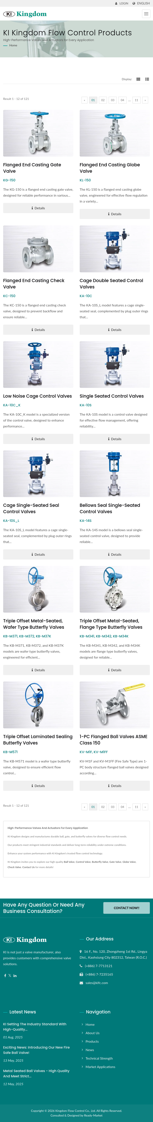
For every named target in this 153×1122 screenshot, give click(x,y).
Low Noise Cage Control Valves (37, 396)
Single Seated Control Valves (112, 396)
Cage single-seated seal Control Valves (31, 508)
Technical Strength (99, 1058)
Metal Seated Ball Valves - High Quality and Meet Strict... (36, 1074)
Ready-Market (93, 1115)
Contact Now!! (126, 908)
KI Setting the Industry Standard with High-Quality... (34, 1027)
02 (103, 100)
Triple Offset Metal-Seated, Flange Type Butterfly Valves (111, 624)
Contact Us (28, 867)
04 (122, 100)
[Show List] (147, 79)
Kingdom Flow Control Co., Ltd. (75, 1111)
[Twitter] (9, 975)
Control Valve (83, 861)
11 (136, 100)
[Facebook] (5, 975)
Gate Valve (115, 861)
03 (112, 100)
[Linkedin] (15, 975)
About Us (93, 1033)
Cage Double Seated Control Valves (111, 283)
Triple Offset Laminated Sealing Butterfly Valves (38, 739)
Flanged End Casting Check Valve (34, 283)
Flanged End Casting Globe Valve (110, 168)
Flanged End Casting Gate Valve (32, 168)
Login (121, 3)
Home (13, 45)
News (90, 1050)
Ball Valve (69, 861)
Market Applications (100, 1067)
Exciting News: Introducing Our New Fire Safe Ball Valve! (36, 1050)
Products (92, 1041)
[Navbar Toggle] (146, 14)
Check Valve (14, 867)
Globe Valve (129, 861)
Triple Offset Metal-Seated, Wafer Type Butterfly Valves (33, 624)
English (143, 3)
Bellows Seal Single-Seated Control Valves (110, 508)
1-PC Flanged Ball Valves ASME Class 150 (114, 739)
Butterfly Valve (100, 861)
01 (93, 100)
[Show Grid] (138, 79)
